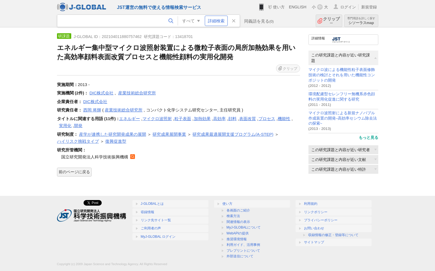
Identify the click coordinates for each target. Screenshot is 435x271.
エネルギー (129, 118)
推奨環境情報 (237, 239)
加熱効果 (202, 118)
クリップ (331, 20)
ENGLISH (297, 7)
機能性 (284, 118)
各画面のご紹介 (238, 210)
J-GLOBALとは (152, 204)
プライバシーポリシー (320, 220)
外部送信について (240, 256)
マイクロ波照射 (157, 118)
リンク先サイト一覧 (156, 220)
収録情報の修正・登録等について (333, 235)
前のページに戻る (74, 172)
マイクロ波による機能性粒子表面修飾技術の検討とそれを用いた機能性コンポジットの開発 (341, 75)
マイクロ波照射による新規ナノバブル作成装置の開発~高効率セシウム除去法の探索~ (342, 118)
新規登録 (369, 7)
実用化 (65, 125)
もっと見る (368, 137)
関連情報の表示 (238, 222)
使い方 (279, 7)
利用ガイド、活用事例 (243, 245)
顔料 (232, 118)
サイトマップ (314, 242)
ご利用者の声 (151, 228)
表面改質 (247, 118)
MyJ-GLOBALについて (244, 227)
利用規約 (310, 204)
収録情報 (147, 212)
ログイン (348, 7)
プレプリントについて (243, 251)
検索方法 (233, 216)
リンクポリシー (315, 212)
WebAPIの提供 (238, 233)
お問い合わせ (314, 228)
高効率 (219, 118)
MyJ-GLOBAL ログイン (158, 237)
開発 (78, 125)
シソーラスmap (361, 21)
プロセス (266, 118)
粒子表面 (182, 118)
